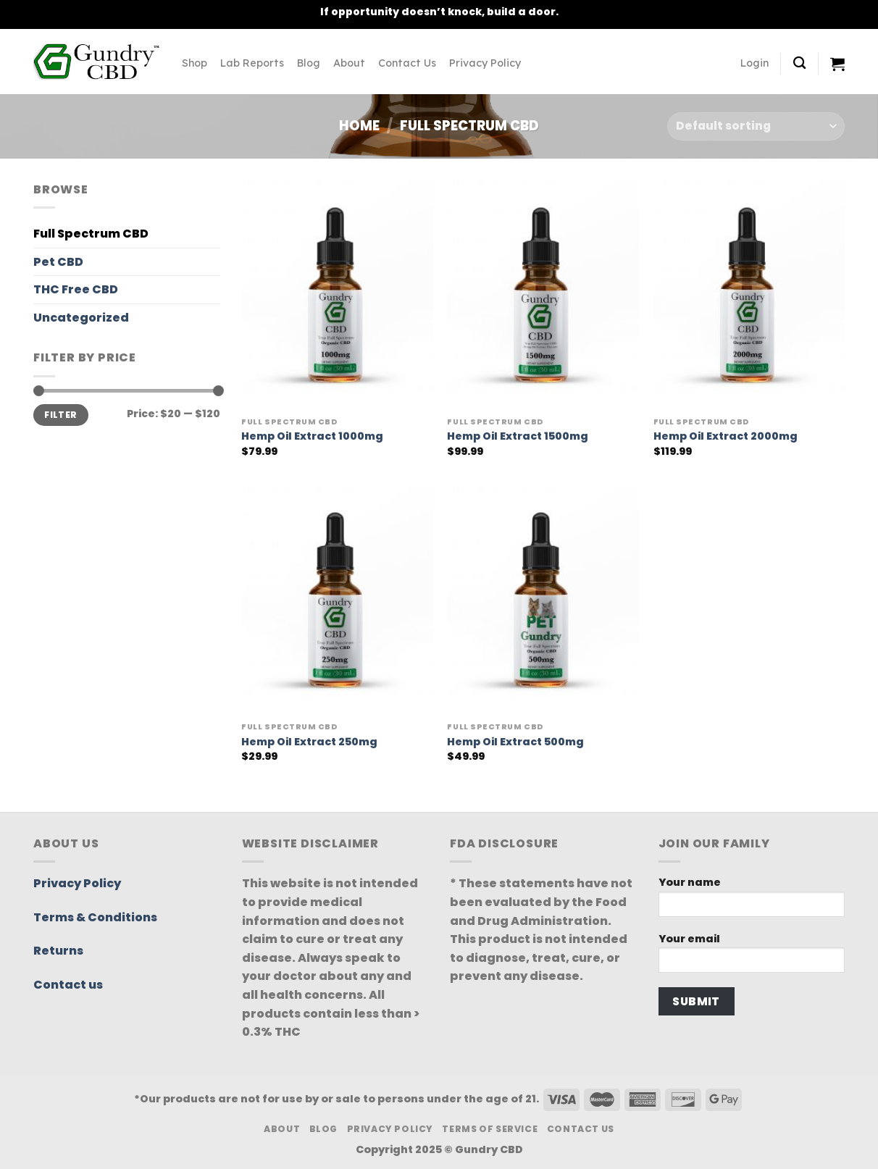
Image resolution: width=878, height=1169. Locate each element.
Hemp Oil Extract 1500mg (517, 436)
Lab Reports (252, 63)
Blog (308, 63)
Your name (751, 900)
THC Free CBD (75, 289)
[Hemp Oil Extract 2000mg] (749, 295)
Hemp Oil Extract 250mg (309, 742)
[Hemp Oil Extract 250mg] (337, 600)
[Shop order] (756, 126)
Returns (58, 950)
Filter (60, 415)
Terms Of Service (490, 1129)
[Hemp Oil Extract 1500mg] (543, 295)
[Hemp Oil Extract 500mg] (543, 600)
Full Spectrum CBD (91, 233)
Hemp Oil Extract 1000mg (312, 436)
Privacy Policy (485, 63)
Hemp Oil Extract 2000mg (725, 436)
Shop (194, 63)
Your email (751, 957)
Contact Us (407, 63)
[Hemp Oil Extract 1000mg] (337, 295)
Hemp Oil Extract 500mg (515, 742)
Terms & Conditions (95, 917)
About (349, 63)
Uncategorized (81, 317)
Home (359, 126)
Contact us (68, 984)
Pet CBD (58, 262)
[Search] (799, 63)
